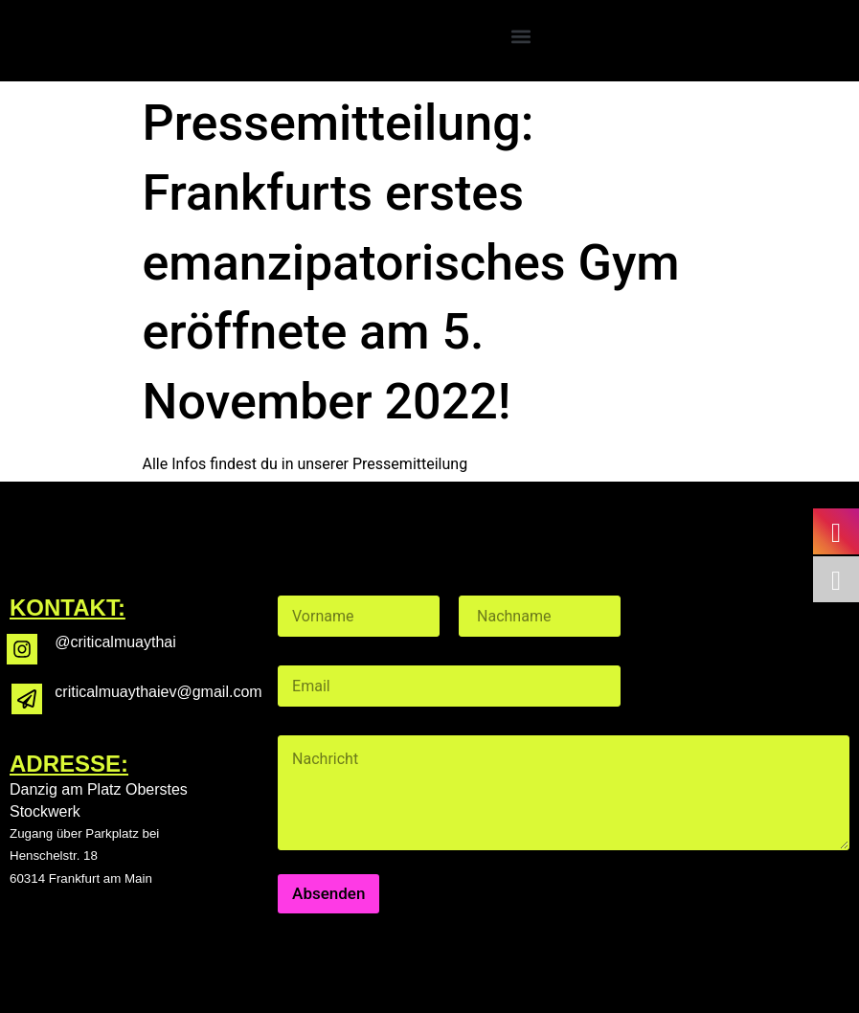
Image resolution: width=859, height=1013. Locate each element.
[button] (520, 36)
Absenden (328, 893)
